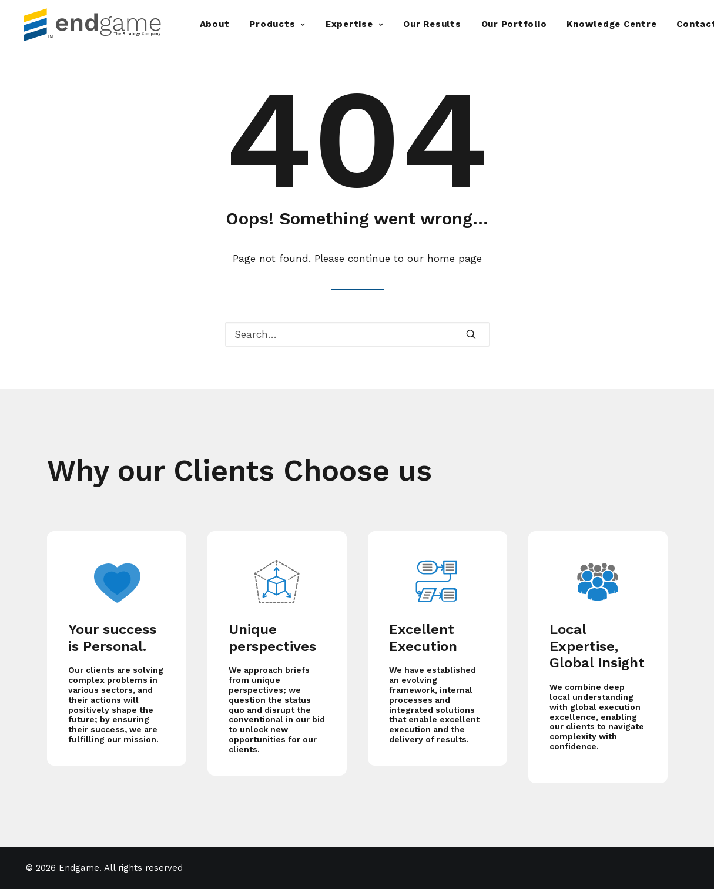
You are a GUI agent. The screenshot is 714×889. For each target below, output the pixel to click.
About (215, 24)
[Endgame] (101, 24)
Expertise (354, 24)
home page (454, 258)
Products (277, 24)
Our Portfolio (514, 24)
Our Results (432, 24)
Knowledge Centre (611, 24)
